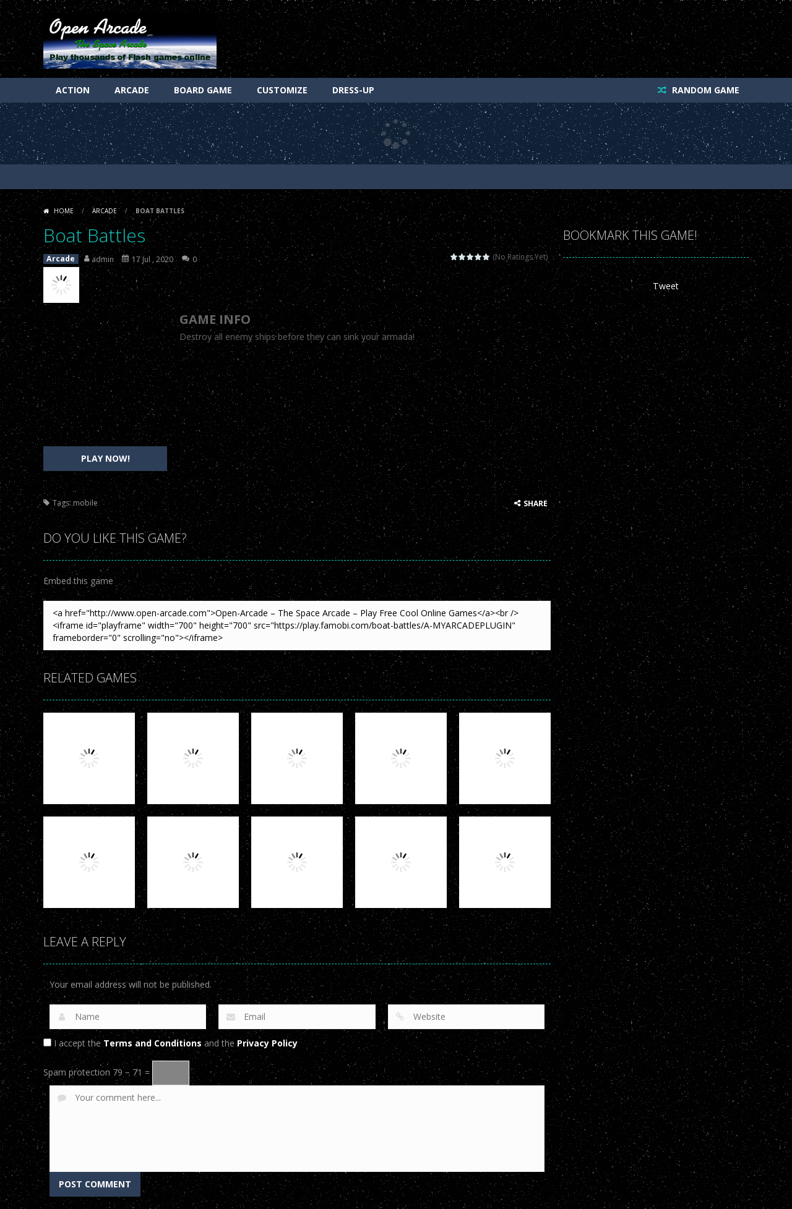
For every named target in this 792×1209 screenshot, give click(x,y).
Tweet (665, 286)
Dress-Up (353, 90)
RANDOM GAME (704, 90)
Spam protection (76, 1072)
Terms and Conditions (152, 1043)
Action (73, 90)
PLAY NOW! (105, 458)
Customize (282, 90)
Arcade (131, 90)
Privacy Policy (267, 1043)
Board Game (203, 90)
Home (63, 210)
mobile (85, 503)
